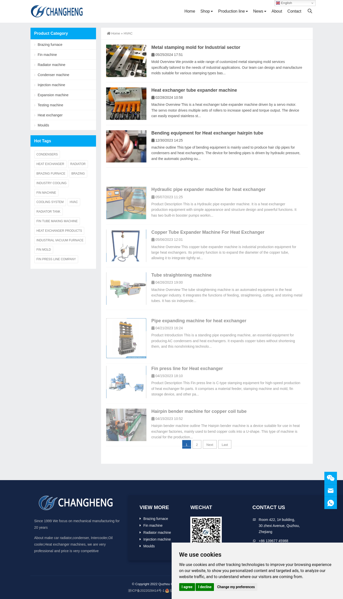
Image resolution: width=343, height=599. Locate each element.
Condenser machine (53, 75)
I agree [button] (187, 587)
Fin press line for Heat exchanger (187, 389)
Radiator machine (52, 65)
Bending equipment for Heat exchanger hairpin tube (207, 133)
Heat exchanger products (59, 230)
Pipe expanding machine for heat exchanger (198, 346)
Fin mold (44, 249)
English (284, 3)
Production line (231, 11)
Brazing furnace (50, 45)
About (277, 11)
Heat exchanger (50, 115)
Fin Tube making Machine (57, 221)
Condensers (47, 154)
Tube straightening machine (181, 296)
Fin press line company (56, 259)
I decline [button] (204, 587)
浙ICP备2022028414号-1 (146, 590)
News (258, 11)
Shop (205, 11)
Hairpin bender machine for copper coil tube (199, 432)
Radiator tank (48, 211)
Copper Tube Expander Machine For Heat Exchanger (208, 253)
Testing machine (50, 105)
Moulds (43, 125)
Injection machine (51, 85)
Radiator (78, 164)
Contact (294, 11)
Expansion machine (53, 95)
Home (189, 11)
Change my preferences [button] (236, 587)
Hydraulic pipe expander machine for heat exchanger (208, 210)
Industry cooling (52, 183)
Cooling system (50, 202)
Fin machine (47, 55)
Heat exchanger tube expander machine (194, 90)
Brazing (78, 173)
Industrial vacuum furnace (60, 240)
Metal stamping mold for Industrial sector (195, 47)
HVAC (74, 202)
